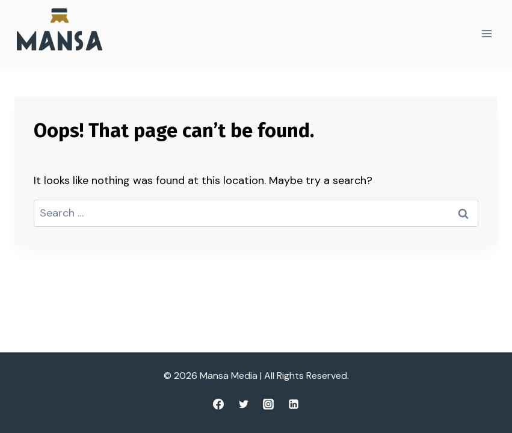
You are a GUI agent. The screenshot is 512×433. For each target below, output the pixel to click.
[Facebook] (218, 404)
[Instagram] (268, 404)
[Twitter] (243, 404)
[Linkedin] (293, 404)
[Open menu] (486, 34)
